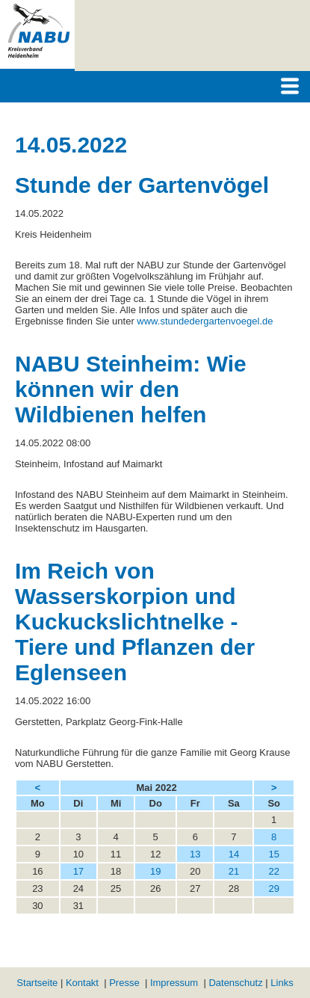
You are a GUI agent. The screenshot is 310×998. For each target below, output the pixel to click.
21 (234, 871)
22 (273, 871)
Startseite (37, 982)
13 (195, 854)
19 (155, 871)
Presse (124, 982)
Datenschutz (235, 982)
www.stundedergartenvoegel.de (205, 321)
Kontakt (82, 982)
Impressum (174, 982)
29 (273, 888)
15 (273, 854)
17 (78, 871)
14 (234, 854)
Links (281, 982)
